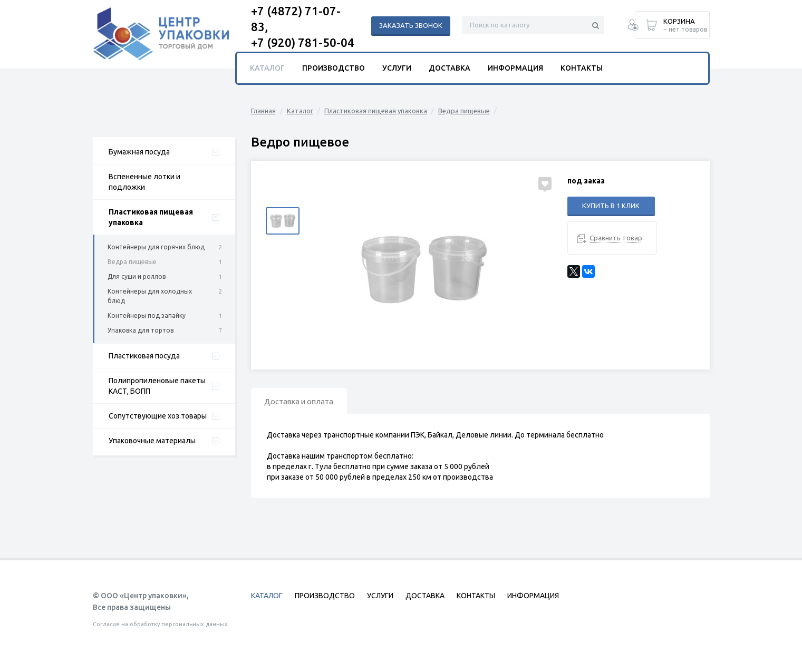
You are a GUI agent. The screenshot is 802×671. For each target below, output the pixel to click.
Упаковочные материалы (152, 440)
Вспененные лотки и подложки (144, 181)
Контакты (582, 68)
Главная (263, 110)
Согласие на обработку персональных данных (160, 624)
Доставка (449, 68)
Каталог (300, 110)
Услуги (396, 68)
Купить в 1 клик (611, 205)
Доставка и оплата (303, 401)
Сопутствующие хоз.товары (158, 416)
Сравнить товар (616, 237)
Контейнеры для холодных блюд (150, 296)
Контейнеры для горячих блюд (156, 247)
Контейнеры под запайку (147, 315)
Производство (333, 68)
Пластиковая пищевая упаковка (151, 217)
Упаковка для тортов (140, 330)
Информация (515, 68)
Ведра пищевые (132, 261)
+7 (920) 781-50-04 (302, 42)
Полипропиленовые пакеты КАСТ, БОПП (157, 385)
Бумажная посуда (139, 152)
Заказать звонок (410, 25)
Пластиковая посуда (144, 356)
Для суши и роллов (137, 276)
